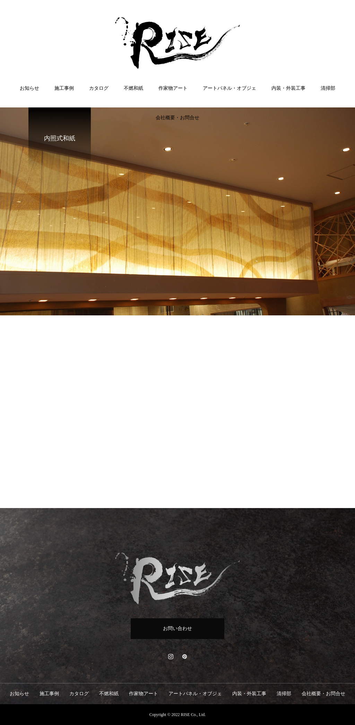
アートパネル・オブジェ (229, 88)
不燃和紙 (133, 88)
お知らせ (29, 88)
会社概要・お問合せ (177, 117)
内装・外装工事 (288, 88)
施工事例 (64, 88)
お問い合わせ (177, 628)
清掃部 (328, 88)
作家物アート (173, 88)
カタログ (99, 88)
